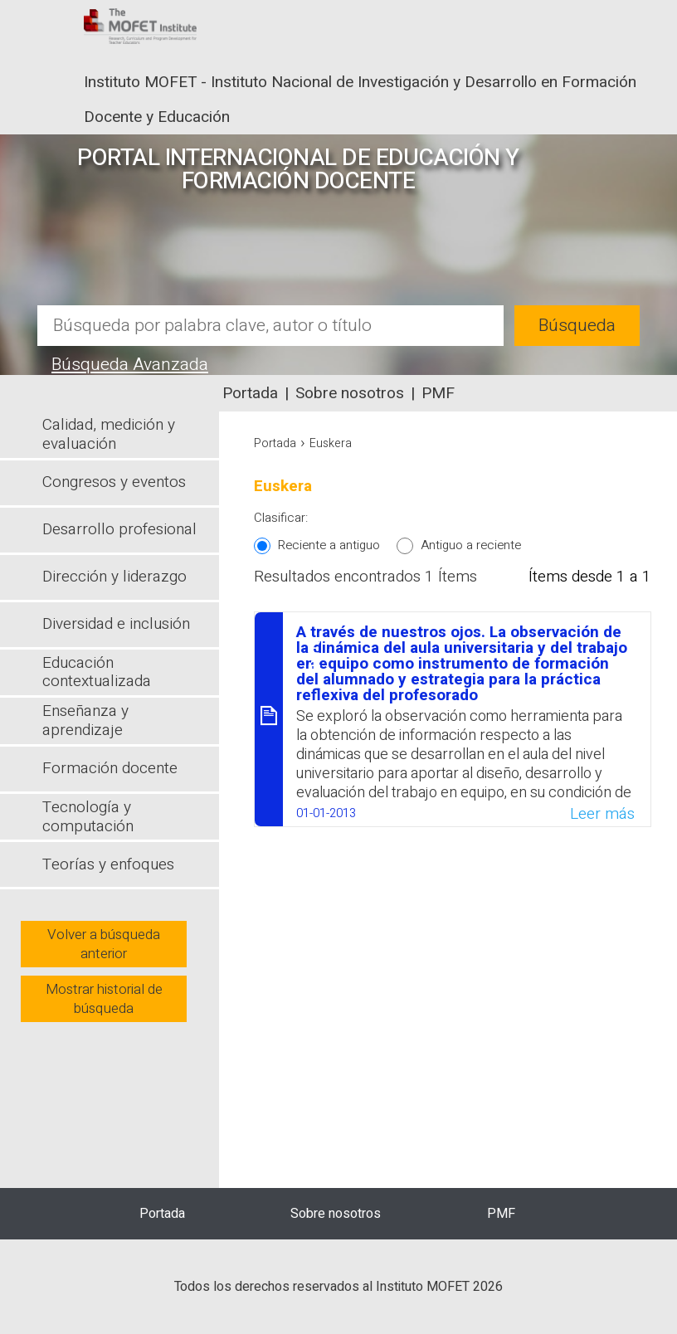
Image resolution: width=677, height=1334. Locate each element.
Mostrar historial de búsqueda (104, 999)
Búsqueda (577, 325)
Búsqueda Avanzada (129, 364)
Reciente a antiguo (329, 545)
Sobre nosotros (349, 393)
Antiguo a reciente (471, 545)
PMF (438, 393)
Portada (250, 393)
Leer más (602, 814)
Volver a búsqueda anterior (103, 944)
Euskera (330, 443)
